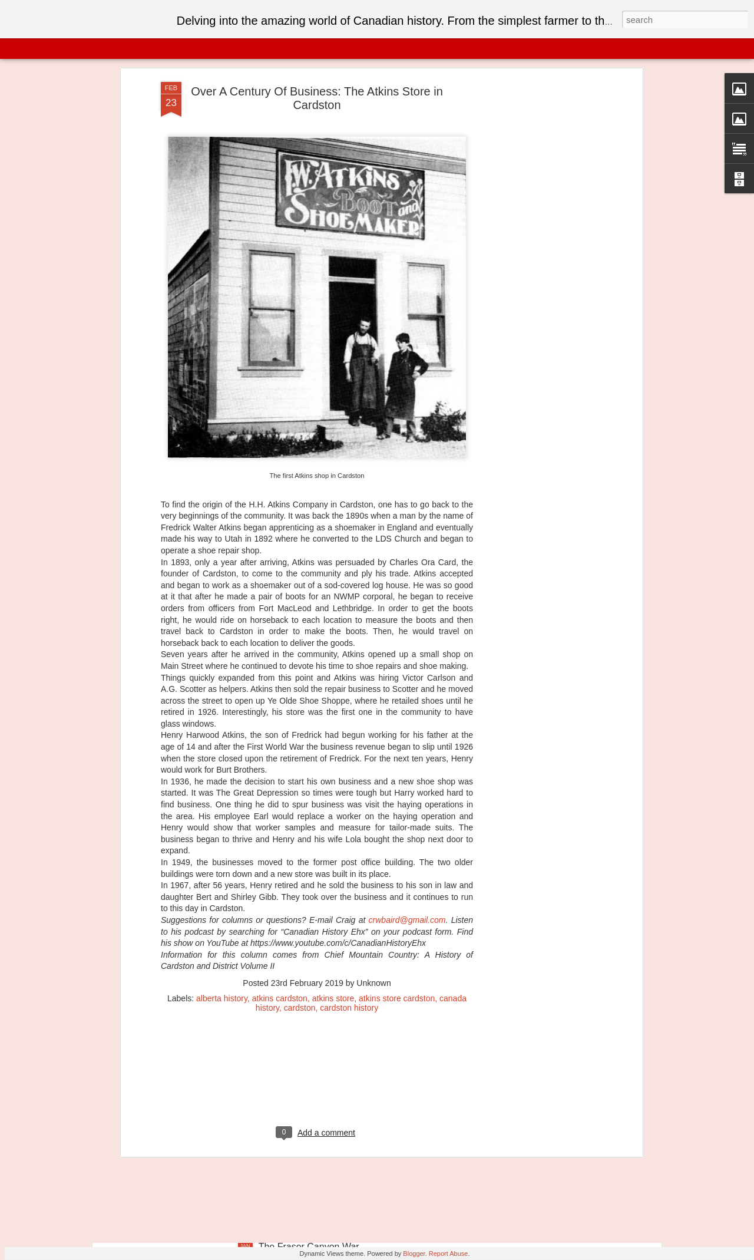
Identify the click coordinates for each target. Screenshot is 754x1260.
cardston (300, 892)
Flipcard (55, 48)
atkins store (333, 883)
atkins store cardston (397, 883)
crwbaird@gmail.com (407, 804)
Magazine (96, 48)
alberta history (221, 883)
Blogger (414, 1253)
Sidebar (171, 48)
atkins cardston (279, 883)
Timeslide (253, 48)
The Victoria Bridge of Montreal (323, 1113)
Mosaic (135, 48)
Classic (19, 48)
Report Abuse (448, 1253)
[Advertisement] (317, 968)
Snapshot (210, 48)
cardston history (349, 892)
